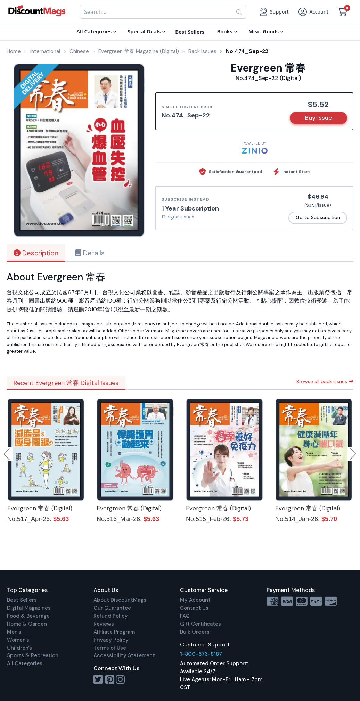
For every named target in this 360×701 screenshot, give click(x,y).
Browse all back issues (324, 381)
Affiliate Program (114, 631)
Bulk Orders (195, 631)
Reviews (103, 623)
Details (90, 252)
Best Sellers (22, 599)
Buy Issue (318, 118)
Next (353, 454)
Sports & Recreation (32, 655)
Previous (7, 454)
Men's (14, 631)
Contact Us (194, 607)
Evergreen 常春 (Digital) (39, 508)
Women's (18, 639)
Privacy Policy (111, 639)
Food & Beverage (28, 615)
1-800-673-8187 (201, 654)
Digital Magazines (29, 607)
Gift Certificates (200, 623)
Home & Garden (27, 623)
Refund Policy (110, 615)
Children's (19, 647)
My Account (195, 599)
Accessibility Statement (124, 655)
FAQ (185, 615)
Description (36, 252)
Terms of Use (109, 647)
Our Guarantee (112, 607)
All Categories (24, 663)
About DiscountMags (119, 599)
